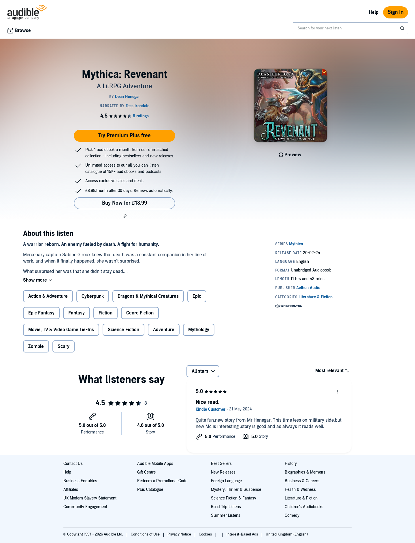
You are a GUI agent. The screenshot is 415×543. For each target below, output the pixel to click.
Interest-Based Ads (243, 534)
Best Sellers (221, 463)
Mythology (198, 330)
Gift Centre (146, 472)
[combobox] (350, 28)
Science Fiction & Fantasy (233, 498)
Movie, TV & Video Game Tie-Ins (61, 330)
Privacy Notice (179, 534)
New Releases (223, 472)
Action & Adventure (48, 296)
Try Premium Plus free (124, 136)
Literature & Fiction (301, 498)
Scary (63, 346)
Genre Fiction (140, 313)
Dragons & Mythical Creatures (148, 296)
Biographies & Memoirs (305, 472)
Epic (197, 296)
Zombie (36, 346)
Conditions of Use (146, 534)
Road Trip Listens (226, 506)
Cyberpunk (93, 296)
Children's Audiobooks (304, 506)
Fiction (105, 313)
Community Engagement (85, 506)
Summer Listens (225, 515)
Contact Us (73, 463)
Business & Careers (302, 480)
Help (373, 12)
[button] (124, 216)
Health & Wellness (300, 489)
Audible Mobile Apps (155, 463)
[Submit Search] (403, 28)
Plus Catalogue (150, 489)
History (291, 463)
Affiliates (70, 489)
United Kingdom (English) (287, 534)
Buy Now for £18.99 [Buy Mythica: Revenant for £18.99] (124, 203)
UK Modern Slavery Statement (89, 498)
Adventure (163, 330)
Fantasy (76, 313)
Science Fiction (123, 330)
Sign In (395, 12)
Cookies (206, 534)
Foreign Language (226, 480)
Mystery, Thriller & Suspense (236, 489)
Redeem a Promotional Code (162, 480)
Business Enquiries (80, 480)
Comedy (292, 515)
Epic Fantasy (41, 313)
